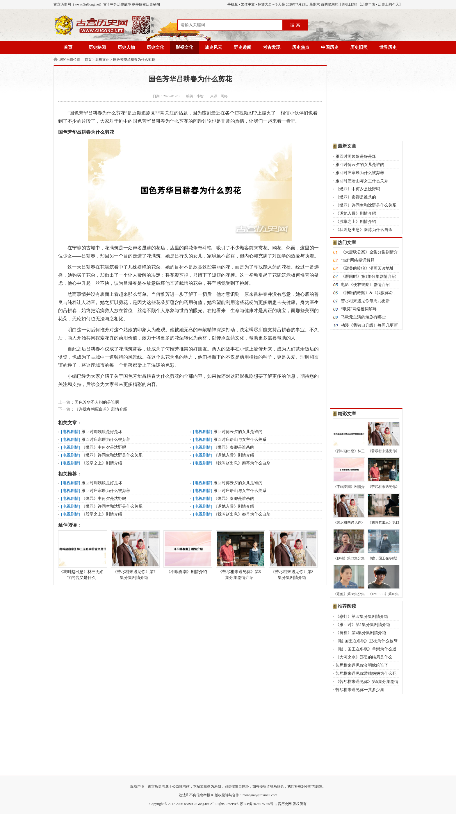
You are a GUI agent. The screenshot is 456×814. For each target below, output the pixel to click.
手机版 (232, 4)
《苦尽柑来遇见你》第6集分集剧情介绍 (239, 555)
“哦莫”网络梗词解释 (359, 309)
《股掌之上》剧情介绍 (101, 463)
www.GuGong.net (196, 804)
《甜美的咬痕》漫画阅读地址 (367, 268)
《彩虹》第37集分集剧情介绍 (361, 616)
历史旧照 (359, 47)
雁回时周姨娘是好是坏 (101, 432)
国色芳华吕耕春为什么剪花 (134, 60)
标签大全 (265, 4)
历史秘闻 (97, 47)
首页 (68, 47)
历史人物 (126, 47)
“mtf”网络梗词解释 (358, 260)
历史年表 (368, 4)
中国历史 (330, 47)
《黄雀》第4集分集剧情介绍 (360, 633)
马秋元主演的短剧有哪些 (363, 317)
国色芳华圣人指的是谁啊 (96, 402)
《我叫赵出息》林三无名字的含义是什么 (81, 555)
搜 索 (295, 24)
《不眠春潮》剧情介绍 (186, 552)
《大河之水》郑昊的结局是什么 (363, 657)
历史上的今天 (388, 4)
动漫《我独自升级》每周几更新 (369, 325)
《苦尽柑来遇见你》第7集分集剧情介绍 (134, 555)
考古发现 (271, 47)
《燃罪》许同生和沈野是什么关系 (111, 455)
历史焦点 (300, 47)
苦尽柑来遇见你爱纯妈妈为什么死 (365, 673)
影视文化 (184, 47)
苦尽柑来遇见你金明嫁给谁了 (361, 665)
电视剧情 (71, 432)
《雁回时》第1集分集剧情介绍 (368, 276)
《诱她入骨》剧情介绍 (233, 455)
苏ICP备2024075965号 (256, 804)
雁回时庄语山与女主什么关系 (239, 439)
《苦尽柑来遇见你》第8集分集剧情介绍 (292, 555)
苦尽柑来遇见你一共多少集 (359, 690)
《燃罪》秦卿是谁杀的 (233, 447)
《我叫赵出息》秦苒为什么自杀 (241, 463)
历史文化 (155, 47)
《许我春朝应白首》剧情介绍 (100, 409)
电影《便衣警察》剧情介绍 (365, 284)
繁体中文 (248, 4)
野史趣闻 (242, 47)
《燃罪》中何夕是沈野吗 (103, 447)
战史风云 (213, 47)
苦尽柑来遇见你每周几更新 (365, 301)
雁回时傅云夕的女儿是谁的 (237, 432)
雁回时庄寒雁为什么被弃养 (105, 439)
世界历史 (388, 47)
